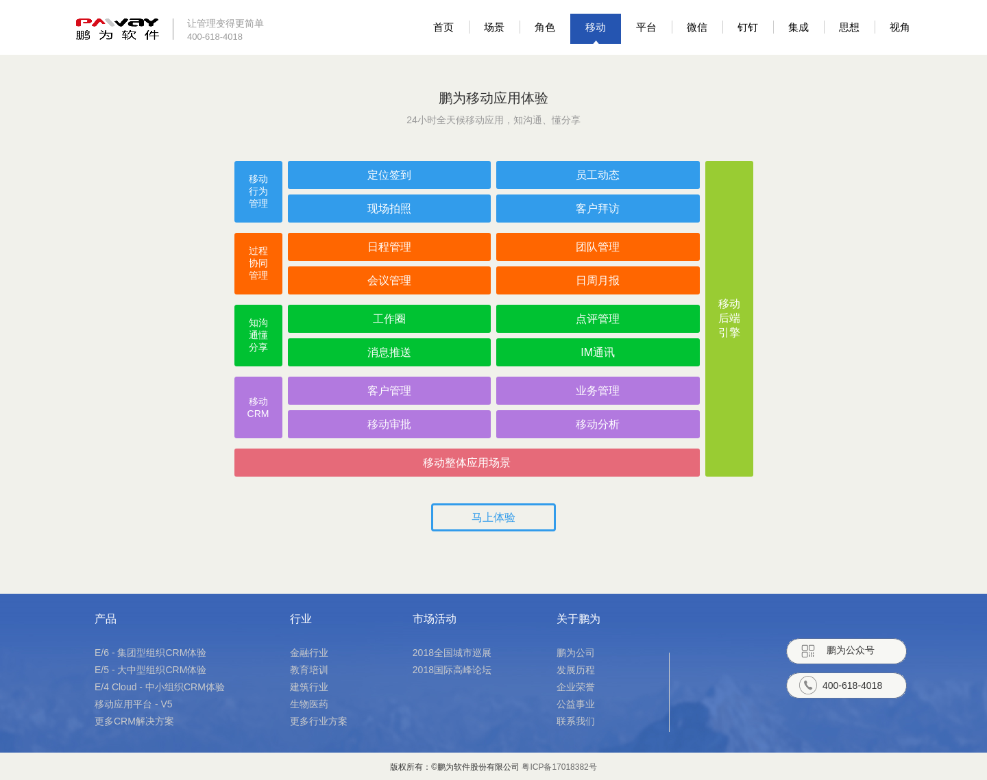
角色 (545, 27)
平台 (646, 27)
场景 (494, 27)
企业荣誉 (576, 686)
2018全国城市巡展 (452, 652)
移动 (595, 27)
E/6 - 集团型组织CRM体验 (150, 652)
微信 (697, 27)
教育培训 (309, 669)
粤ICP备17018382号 (559, 767)
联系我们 (576, 721)
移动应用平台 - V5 (134, 704)
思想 (849, 27)
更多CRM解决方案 (134, 721)
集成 (798, 27)
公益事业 (576, 704)
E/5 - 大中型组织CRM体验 (150, 669)
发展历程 (576, 669)
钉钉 (748, 27)
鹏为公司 (576, 652)
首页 (443, 27)
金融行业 (309, 652)
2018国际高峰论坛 (452, 669)
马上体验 (493, 517)
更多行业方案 (319, 721)
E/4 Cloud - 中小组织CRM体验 (160, 686)
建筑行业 (309, 686)
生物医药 (309, 704)
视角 (900, 27)
